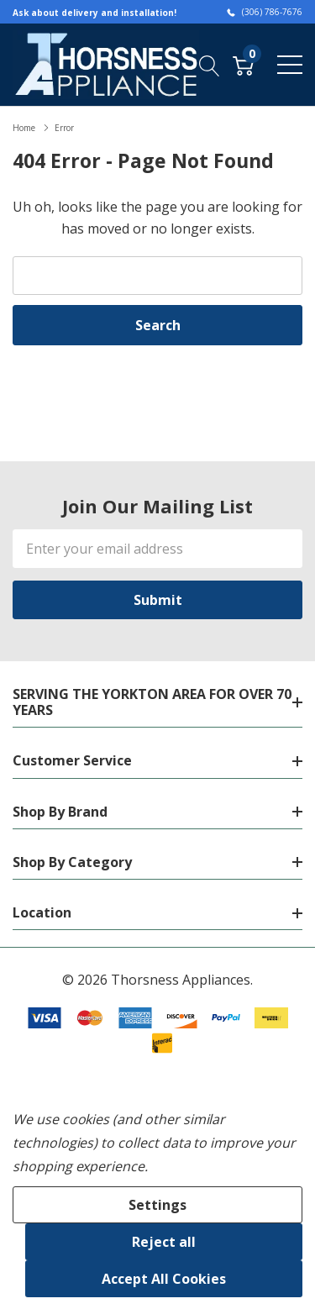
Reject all (164, 1242)
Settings (157, 1205)
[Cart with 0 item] (243, 64)
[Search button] (209, 64)
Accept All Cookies (164, 1279)
